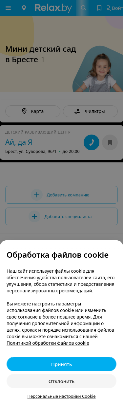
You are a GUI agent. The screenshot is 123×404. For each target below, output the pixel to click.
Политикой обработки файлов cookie (48, 343)
